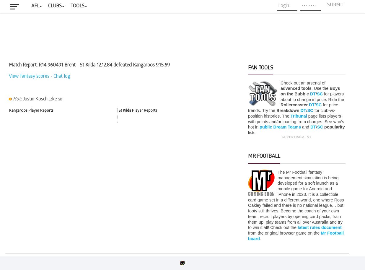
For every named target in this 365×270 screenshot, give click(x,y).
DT (313, 94)
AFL (35, 6)
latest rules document (320, 227)
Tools (77, 6)
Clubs (55, 6)
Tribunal (299, 116)
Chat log (61, 76)
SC (320, 94)
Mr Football (264, 157)
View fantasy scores (29, 76)
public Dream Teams (280, 127)
